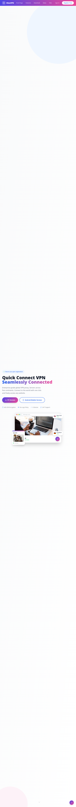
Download (37, 3)
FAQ (50, 3)
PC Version (10, 400)
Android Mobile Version (32, 400)
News (44, 3)
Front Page (19, 3)
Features (28, 3)
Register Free (68, 3)
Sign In (57, 3)
